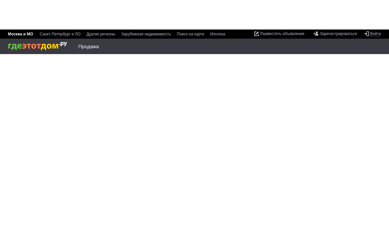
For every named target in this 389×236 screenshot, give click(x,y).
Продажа (88, 46)
